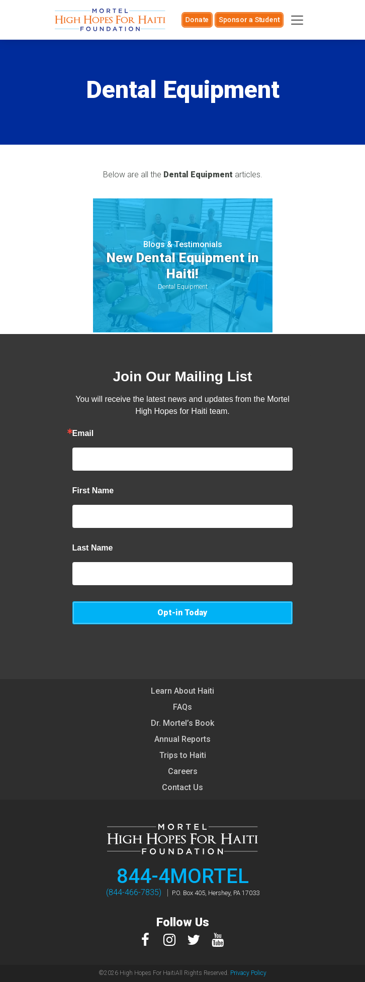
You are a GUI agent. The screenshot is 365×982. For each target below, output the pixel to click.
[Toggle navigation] (297, 20)
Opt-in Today (182, 612)
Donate (197, 20)
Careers (183, 771)
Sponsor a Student (249, 20)
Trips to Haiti (182, 755)
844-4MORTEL (183, 876)
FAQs (182, 707)
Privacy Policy (248, 972)
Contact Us (182, 787)
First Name (93, 491)
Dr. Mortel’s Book (182, 723)
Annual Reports (182, 739)
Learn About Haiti (182, 691)
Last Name (92, 548)
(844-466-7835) (133, 892)
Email (83, 433)
